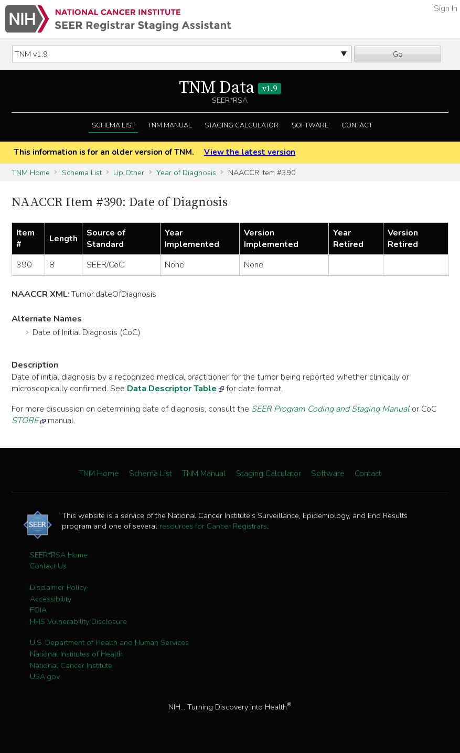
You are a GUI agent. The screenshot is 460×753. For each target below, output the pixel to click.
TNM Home (31, 172)
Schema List (113, 125)
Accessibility (50, 599)
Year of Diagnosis (186, 172)
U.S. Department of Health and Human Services (109, 642)
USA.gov (45, 676)
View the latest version (249, 152)
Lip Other (128, 172)
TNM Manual (170, 125)
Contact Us (48, 566)
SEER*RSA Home (59, 555)
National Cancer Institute (71, 665)
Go (398, 54)
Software (310, 125)
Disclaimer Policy (58, 587)
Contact (356, 125)
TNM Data (230, 88)
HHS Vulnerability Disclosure (78, 621)
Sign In (445, 8)
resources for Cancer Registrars (213, 526)
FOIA (38, 610)
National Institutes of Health (76, 654)
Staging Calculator (242, 125)
